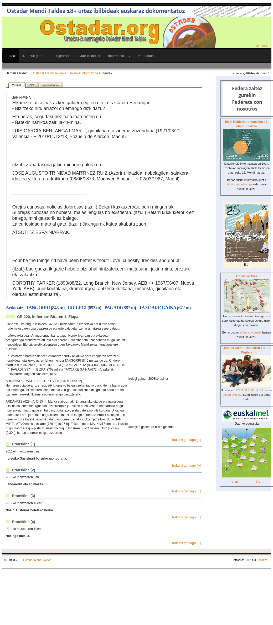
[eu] (257, 45)
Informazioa (89, 73)
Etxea (11, 56)
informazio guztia (250, 332)
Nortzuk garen (35, 56)
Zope (248, 559)
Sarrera (72, 73)
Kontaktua (146, 56)
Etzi (258, 482)
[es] (264, 45)
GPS (32, 85)
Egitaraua (63, 56)
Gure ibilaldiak (89, 56)
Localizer (262, 559)
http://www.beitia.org (239, 184)
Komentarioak (51, 85)
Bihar (234, 482)
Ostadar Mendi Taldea (48, 73)
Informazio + (119, 56)
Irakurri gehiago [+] (186, 440)
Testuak (17, 85)
